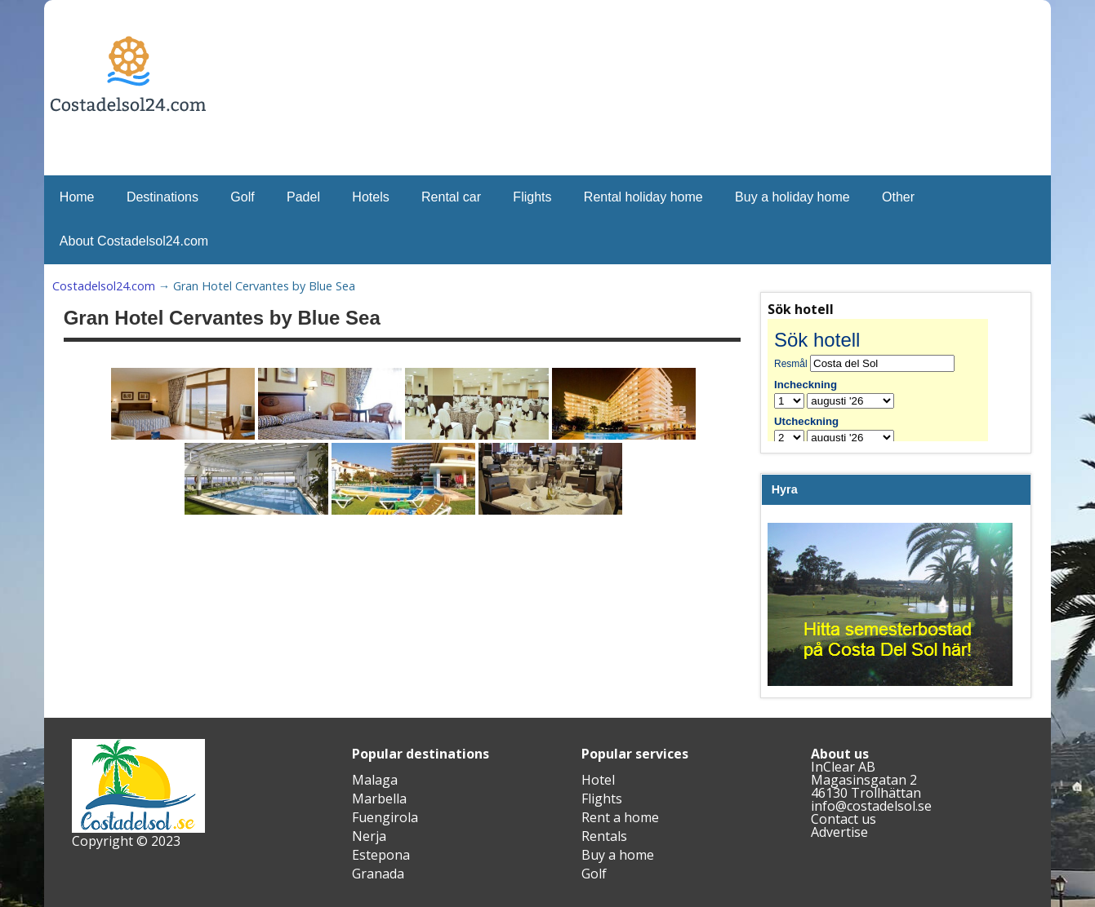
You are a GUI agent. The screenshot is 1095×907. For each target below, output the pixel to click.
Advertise (839, 832)
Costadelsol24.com (103, 286)
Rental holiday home (643, 197)
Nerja (369, 836)
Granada (378, 874)
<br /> (890, 380)
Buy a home (617, 855)
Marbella (379, 798)
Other (898, 197)
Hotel (598, 780)
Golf (242, 197)
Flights (532, 197)
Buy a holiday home (792, 197)
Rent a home (620, 817)
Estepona (381, 855)
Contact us (843, 819)
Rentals (604, 836)
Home (77, 197)
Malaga (375, 780)
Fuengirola (385, 817)
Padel (303, 197)
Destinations (162, 197)
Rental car (451, 197)
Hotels (370, 197)
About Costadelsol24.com (134, 241)
